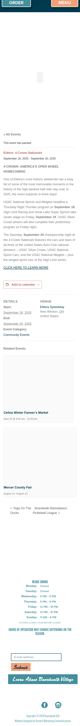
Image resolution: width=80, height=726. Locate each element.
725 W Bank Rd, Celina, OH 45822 (40, 573)
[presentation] (38, 381)
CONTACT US (60, 693)
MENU (19, 693)
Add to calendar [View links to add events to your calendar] (23, 284)
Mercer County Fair (18, 487)
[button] (40, 77)
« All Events (12, 134)
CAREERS (37, 693)
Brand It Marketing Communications (53, 721)
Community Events (16, 335)
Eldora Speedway (52, 307)
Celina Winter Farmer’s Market (26, 412)
